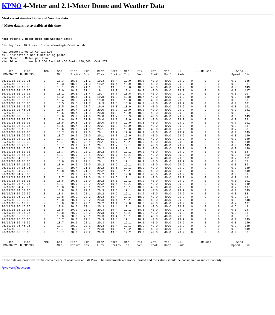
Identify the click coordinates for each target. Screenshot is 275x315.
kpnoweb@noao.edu (16, 311)
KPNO (11, 5)
